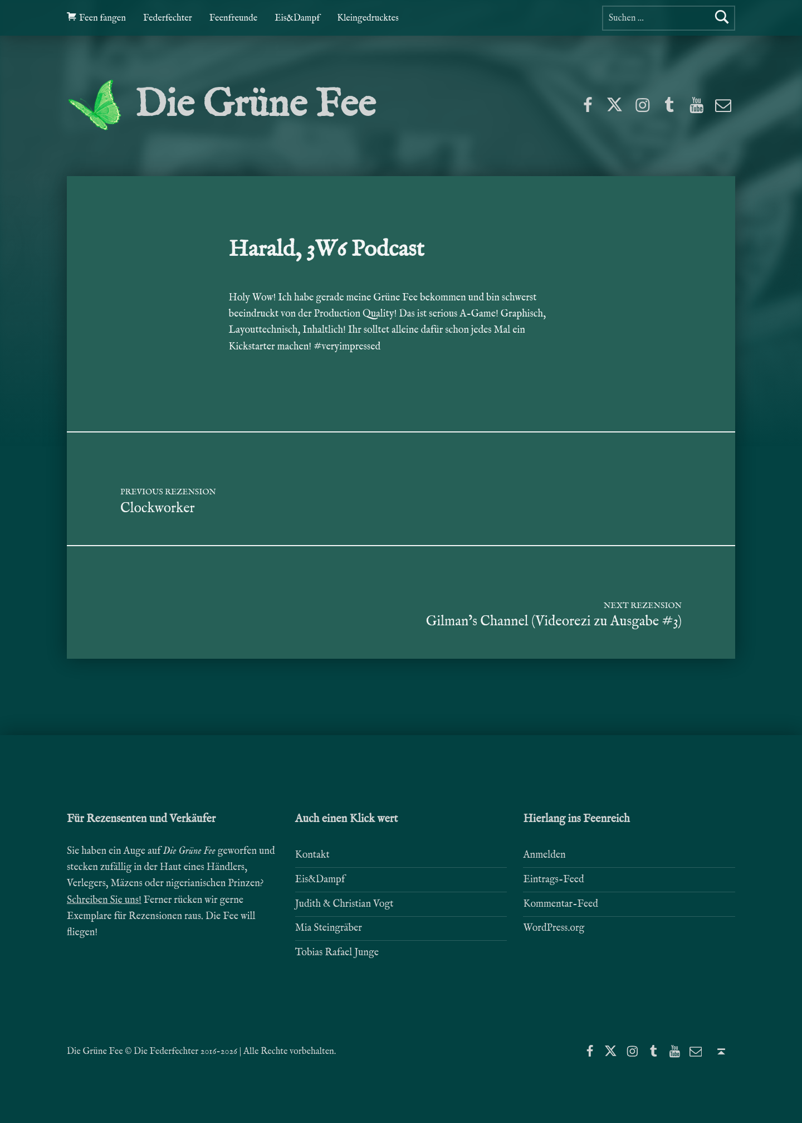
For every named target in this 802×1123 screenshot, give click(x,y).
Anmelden (544, 855)
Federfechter (167, 18)
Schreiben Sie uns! (104, 900)
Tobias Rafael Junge (337, 952)
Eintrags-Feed (553, 879)
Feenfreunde (233, 18)
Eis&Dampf (297, 18)
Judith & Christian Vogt (344, 904)
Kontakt (312, 855)
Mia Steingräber (328, 928)
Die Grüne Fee (255, 105)
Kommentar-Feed (560, 904)
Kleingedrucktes (368, 18)
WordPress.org (553, 928)
